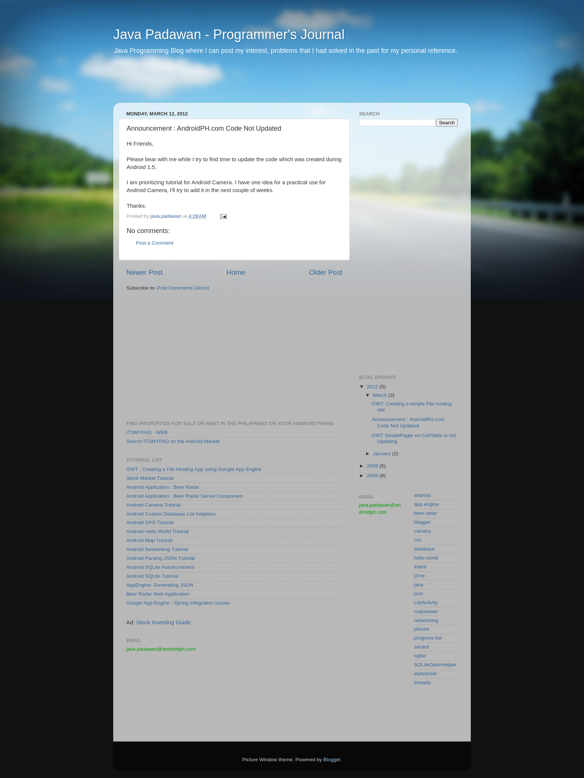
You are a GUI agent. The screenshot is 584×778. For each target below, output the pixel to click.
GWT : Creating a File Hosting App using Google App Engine (193, 469)
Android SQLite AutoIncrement (160, 567)
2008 (373, 475)
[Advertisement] (256, 84)
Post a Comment (155, 243)
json (418, 593)
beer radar (425, 513)
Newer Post (144, 272)
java (418, 584)
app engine (426, 504)
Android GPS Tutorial (150, 522)
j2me (419, 575)
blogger (422, 522)
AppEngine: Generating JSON (159, 585)
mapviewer (426, 611)
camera (422, 531)
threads (422, 682)
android (422, 495)
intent (420, 567)
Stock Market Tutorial (150, 478)
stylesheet (425, 673)
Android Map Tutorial (149, 540)
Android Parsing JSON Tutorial (160, 558)
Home (235, 272)
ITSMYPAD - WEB (147, 432)
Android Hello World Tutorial (157, 531)
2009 (373, 466)
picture (421, 629)
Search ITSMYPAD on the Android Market (172, 441)
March (380, 395)
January (382, 453)
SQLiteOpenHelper (435, 664)
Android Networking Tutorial (157, 549)
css (418, 540)
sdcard (421, 647)
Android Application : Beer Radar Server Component (184, 496)
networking (426, 620)
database (424, 549)
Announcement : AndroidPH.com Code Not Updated (408, 422)
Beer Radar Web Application (157, 594)
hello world (426, 558)
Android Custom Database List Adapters (171, 514)
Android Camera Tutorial (153, 505)
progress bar (428, 638)
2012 (373, 386)
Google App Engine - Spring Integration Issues (178, 603)
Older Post (325, 272)
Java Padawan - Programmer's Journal (229, 34)
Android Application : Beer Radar (162, 487)
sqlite (420, 656)
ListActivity (426, 602)
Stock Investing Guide (163, 622)
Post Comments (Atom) (183, 288)
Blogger (331, 759)
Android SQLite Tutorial (152, 576)
